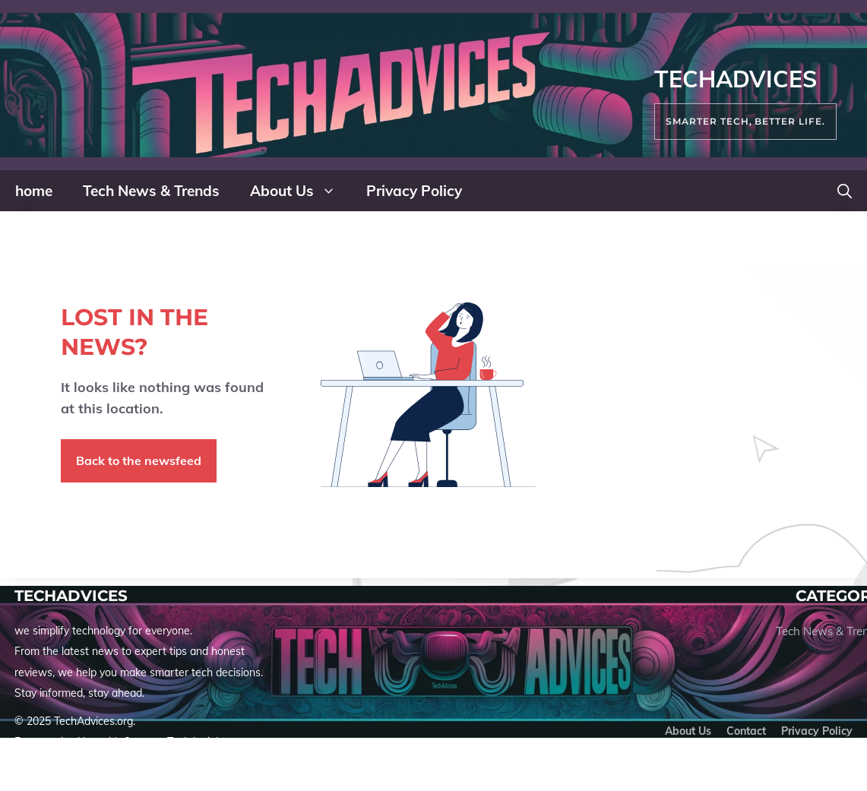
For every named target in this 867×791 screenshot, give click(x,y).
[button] (844, 190)
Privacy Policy (414, 191)
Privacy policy (817, 731)
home (33, 191)
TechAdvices (735, 79)
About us (688, 731)
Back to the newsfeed (138, 460)
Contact (746, 731)
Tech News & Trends (151, 191)
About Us (300, 190)
